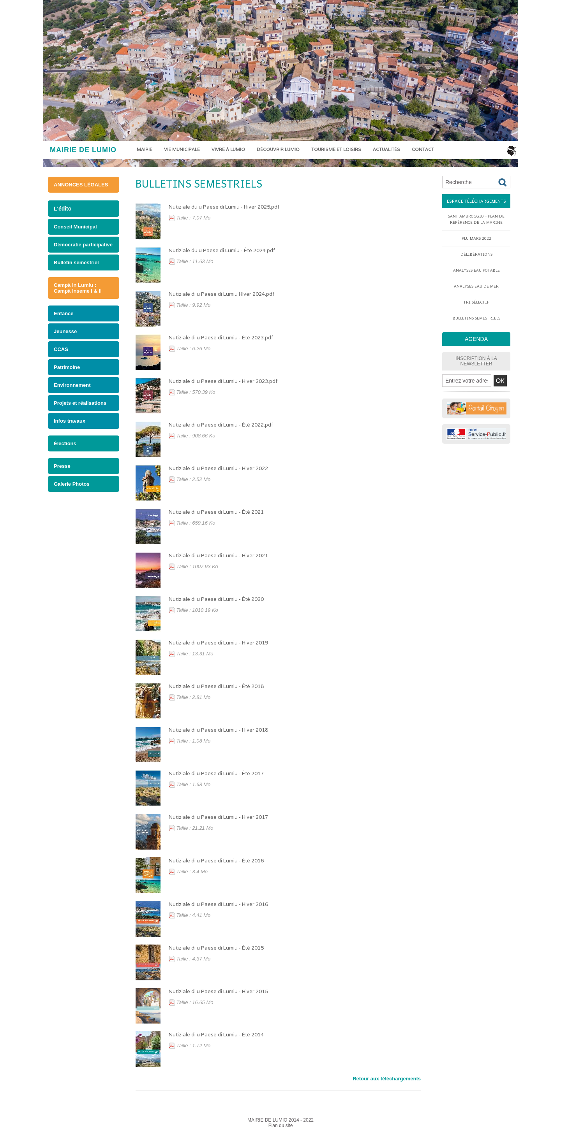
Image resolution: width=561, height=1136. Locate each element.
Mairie (144, 149)
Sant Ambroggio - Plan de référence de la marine (476, 219)
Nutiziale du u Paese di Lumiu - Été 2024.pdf (222, 250)
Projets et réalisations (80, 403)
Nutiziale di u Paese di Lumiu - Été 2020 (216, 599)
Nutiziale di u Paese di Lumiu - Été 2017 (216, 773)
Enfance (64, 313)
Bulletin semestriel (76, 262)
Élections (65, 443)
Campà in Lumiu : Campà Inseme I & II (78, 288)
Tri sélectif (476, 302)
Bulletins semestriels (199, 183)
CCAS (61, 349)
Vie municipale (182, 149)
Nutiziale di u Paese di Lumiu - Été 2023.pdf (221, 337)
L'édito (62, 208)
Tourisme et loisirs (336, 149)
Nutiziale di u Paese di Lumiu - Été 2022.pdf (221, 424)
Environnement (72, 385)
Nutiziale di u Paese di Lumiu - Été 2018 (216, 686)
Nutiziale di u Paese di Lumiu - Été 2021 (216, 512)
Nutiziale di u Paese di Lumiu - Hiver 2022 (218, 468)
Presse (62, 466)
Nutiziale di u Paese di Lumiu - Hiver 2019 (218, 642)
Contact (423, 149)
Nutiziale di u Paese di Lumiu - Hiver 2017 (218, 817)
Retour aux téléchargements (387, 1079)
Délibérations (476, 254)
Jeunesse (65, 331)
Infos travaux (69, 421)
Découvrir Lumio (278, 149)
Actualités (386, 149)
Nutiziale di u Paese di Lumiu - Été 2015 (216, 948)
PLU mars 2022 (476, 238)
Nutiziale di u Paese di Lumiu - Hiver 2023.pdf (223, 381)
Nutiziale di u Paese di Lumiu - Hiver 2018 (218, 730)
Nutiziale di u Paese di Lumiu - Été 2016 (216, 860)
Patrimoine (67, 367)
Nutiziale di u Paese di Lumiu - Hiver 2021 (218, 555)
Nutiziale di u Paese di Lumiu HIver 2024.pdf (222, 294)
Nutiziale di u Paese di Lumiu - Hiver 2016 (218, 904)
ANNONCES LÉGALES (81, 185)
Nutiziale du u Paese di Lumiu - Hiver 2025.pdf (224, 207)
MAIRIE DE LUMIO (83, 150)
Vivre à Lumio (228, 149)
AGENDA (476, 339)
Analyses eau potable (476, 270)
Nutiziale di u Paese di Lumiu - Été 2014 (216, 1034)
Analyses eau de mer (476, 286)
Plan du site (280, 1125)
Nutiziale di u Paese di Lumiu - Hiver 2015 (218, 991)
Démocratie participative (83, 245)
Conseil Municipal (75, 227)
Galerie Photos (72, 484)
